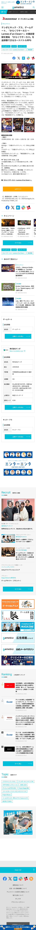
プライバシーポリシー (18, 902)
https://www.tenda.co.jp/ (17, 351)
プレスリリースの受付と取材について (18, 892)
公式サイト (18, 189)
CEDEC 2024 (23, 785)
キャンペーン (6, 24)
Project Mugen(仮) (24, 788)
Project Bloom (6, 794)
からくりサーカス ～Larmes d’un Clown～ (13, 49)
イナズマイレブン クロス (8, 781)
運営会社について (18, 885)
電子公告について (18, 895)
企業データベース (13, 12)
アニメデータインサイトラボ (25, 781)
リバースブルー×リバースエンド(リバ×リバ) (14, 791)
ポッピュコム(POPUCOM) (9, 788)
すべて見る (18, 243)
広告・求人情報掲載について (18, 888)
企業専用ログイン (18, 925)
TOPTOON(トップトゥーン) (9, 785)
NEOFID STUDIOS (7, 801)
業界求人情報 (23, 12)
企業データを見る (18, 336)
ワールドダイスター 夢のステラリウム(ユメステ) (15, 798)
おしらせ (18, 899)
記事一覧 (3, 12)
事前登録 (30, 49)
